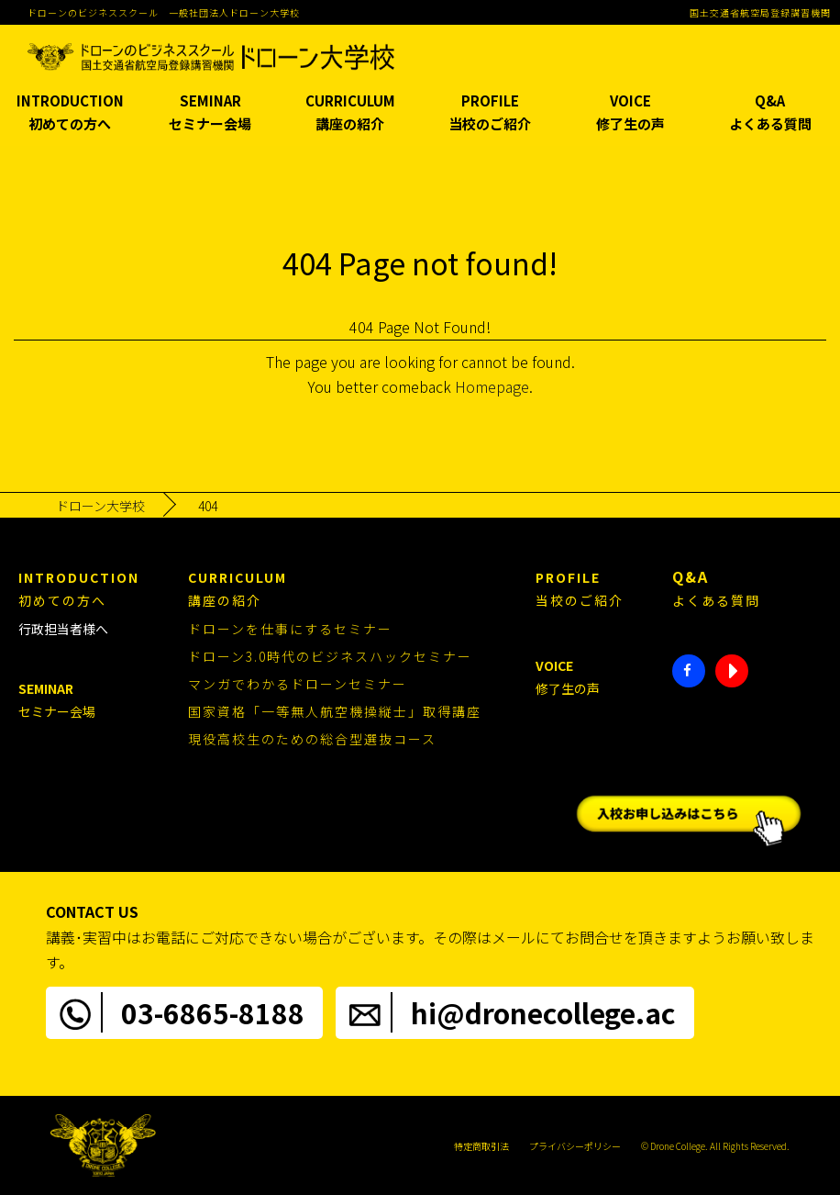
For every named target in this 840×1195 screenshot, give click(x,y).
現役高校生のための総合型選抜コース (312, 739)
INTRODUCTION (70, 113)
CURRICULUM (350, 113)
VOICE (630, 113)
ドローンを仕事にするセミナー (290, 629)
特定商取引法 (481, 1146)
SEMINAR (210, 113)
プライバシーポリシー (575, 1146)
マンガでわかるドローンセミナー (297, 684)
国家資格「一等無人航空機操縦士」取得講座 (334, 711)
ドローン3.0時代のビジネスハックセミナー (330, 656)
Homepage (492, 386)
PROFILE (490, 113)
